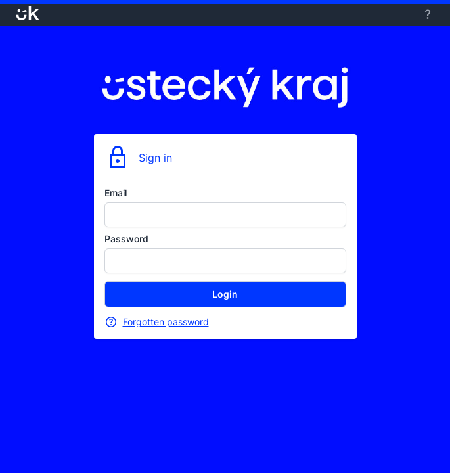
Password (126, 238)
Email (115, 192)
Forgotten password (166, 321)
